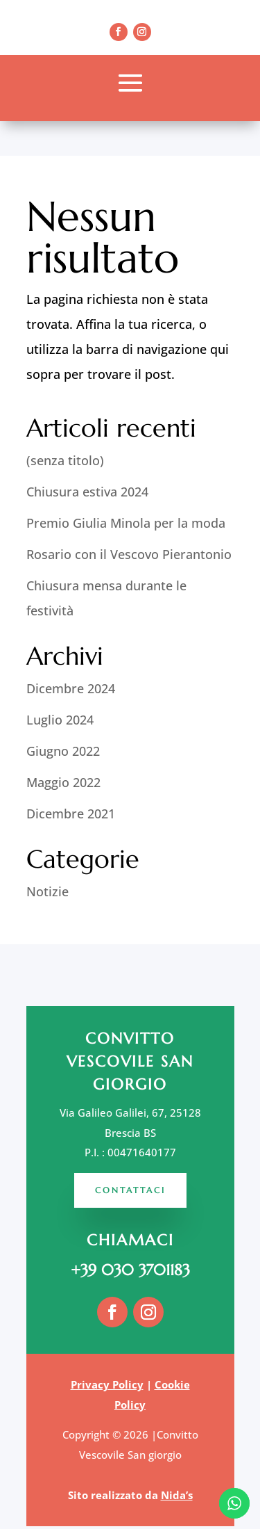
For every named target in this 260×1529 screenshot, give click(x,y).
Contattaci (130, 1190)
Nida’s (177, 1495)
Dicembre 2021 (70, 813)
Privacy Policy (107, 1384)
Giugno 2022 (63, 751)
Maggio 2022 (63, 782)
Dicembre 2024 (70, 688)
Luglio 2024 (60, 719)
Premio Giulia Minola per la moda (125, 523)
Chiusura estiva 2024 (87, 491)
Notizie (47, 891)
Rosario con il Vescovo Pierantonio (129, 554)
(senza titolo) (65, 460)
